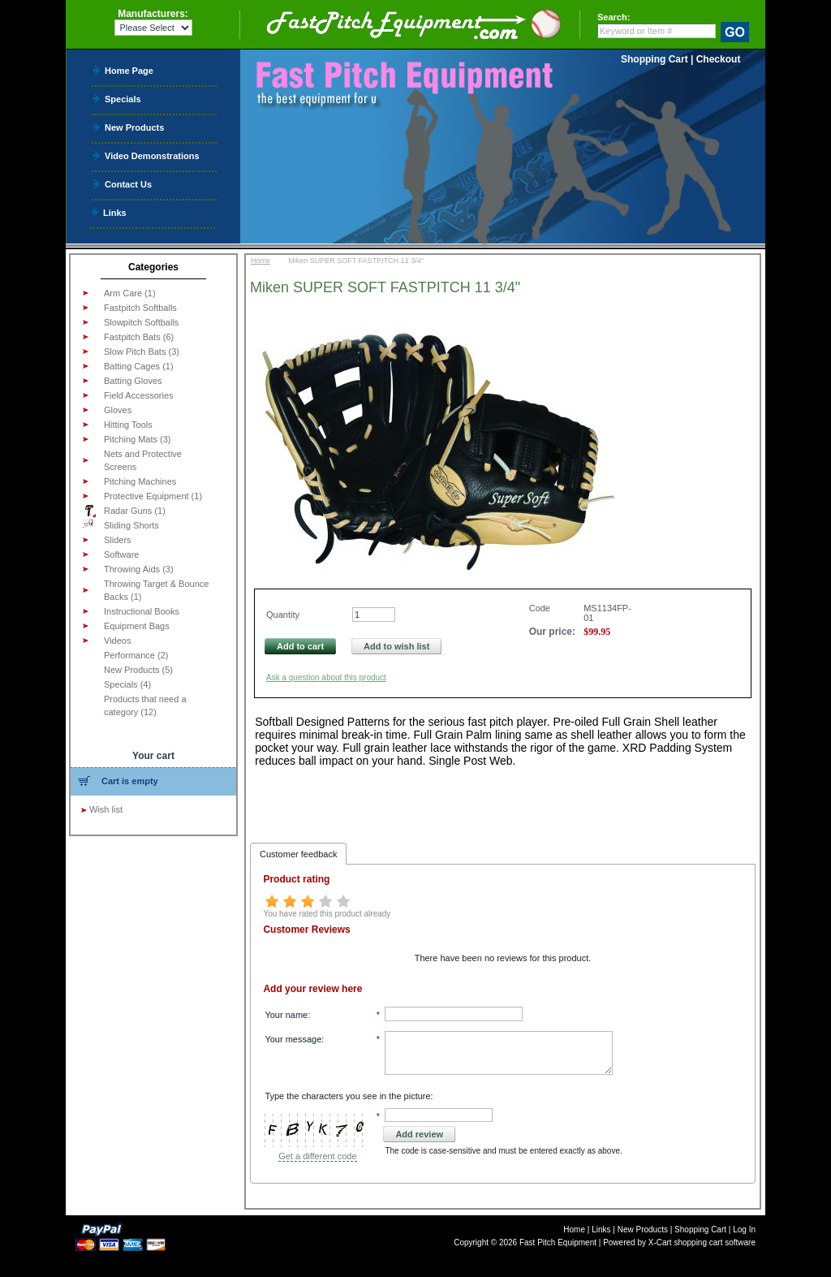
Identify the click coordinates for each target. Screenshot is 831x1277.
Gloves (117, 410)
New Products (134, 127)
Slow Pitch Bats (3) (141, 351)
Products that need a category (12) (145, 705)
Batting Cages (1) (139, 366)
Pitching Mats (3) (137, 439)
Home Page (129, 70)
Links (115, 212)
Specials (123, 98)
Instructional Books (141, 611)
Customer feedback (298, 854)
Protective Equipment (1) (153, 496)
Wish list (106, 809)
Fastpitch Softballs (140, 308)
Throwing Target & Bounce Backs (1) (156, 590)
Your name (286, 1015)
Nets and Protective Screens (143, 460)
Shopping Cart (654, 59)
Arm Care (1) (130, 293)
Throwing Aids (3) (139, 569)
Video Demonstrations (152, 155)
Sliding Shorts (121, 524)
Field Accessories (139, 395)
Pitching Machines (140, 481)
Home (260, 261)
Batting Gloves (133, 381)
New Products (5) (138, 670)
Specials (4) (127, 684)
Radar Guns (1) (124, 510)
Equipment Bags (137, 626)
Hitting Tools (128, 424)
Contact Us (128, 183)
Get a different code (317, 1156)
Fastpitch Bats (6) (139, 337)
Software (121, 554)
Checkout (718, 59)
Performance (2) (136, 655)
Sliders (117, 540)
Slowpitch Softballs (141, 322)
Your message (293, 1039)
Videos (117, 640)
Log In (744, 1229)
